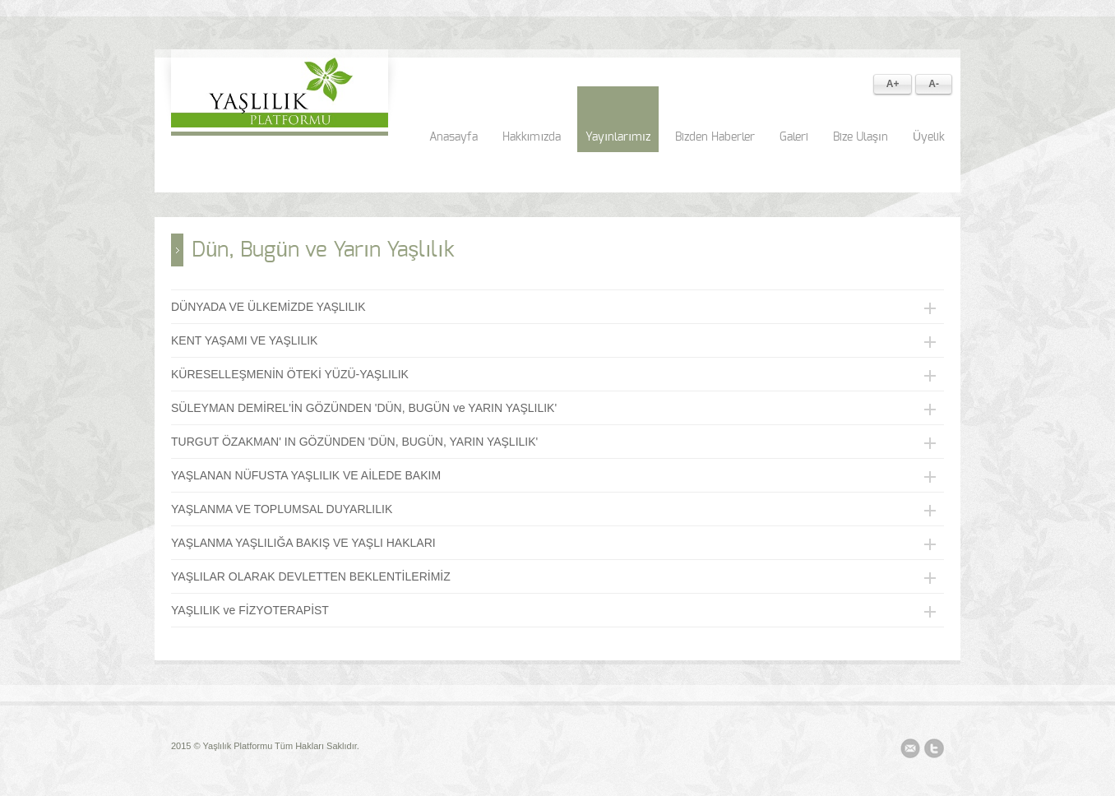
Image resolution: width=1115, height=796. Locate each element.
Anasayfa (453, 137)
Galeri (794, 137)
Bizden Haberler (715, 137)
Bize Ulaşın (860, 137)
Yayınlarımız (617, 137)
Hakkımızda (532, 137)
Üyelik (929, 137)
